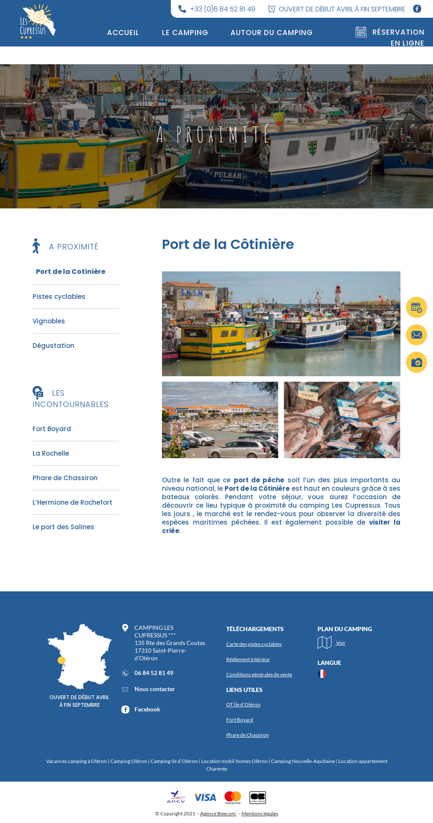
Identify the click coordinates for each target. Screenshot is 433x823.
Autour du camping (271, 32)
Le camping (185, 32)
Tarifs (210, 50)
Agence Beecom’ (218, 813)
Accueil (123, 32)
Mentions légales (259, 813)
